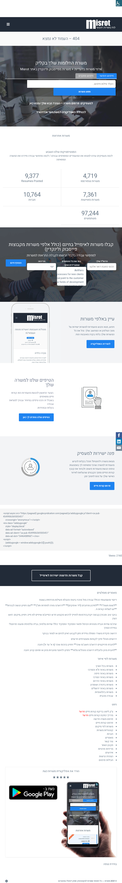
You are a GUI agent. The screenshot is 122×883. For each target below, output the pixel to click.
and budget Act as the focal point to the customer (71, 273)
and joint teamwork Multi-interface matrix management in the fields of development (71, 277)
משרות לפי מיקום (104, 721)
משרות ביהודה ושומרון (101, 679)
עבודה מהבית (106, 690)
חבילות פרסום (106, 755)
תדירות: (41, 256)
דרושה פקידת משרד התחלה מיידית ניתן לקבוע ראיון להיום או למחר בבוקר (79, 628)
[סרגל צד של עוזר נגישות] (118, 3)
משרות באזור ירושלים (102, 683)
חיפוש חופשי (107, 78)
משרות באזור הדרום (103, 676)
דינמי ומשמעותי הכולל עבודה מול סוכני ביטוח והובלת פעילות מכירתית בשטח (78, 594)
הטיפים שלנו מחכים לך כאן (36, 412)
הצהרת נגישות (106, 751)
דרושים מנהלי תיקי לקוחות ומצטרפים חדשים (94, 634)
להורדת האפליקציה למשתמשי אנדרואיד (61, 107)
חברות (110, 729)
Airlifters (71, 265)
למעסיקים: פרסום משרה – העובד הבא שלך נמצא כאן (61, 98)
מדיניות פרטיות (105, 743)
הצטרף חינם (14, 257)
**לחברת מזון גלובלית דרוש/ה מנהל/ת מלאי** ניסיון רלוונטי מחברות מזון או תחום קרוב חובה (70, 645)
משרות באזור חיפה (103, 668)
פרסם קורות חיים (102, 480)
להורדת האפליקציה (100, 338)
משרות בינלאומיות (104, 687)
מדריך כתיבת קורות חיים (98, 710)
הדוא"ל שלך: (102, 256)
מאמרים (109, 732)
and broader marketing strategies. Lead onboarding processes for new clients (71, 269)
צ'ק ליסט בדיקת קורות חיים (96, 706)
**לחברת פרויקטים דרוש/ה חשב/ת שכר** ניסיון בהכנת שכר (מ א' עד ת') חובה (77, 639)
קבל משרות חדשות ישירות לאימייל (61, 570)
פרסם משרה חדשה (103, 714)
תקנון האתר (107, 740)
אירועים (109, 747)
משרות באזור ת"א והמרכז (100, 664)
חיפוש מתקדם (86, 78)
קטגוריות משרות (105, 725)
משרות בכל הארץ (104, 661)
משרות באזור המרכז (103, 672)
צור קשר (109, 736)
